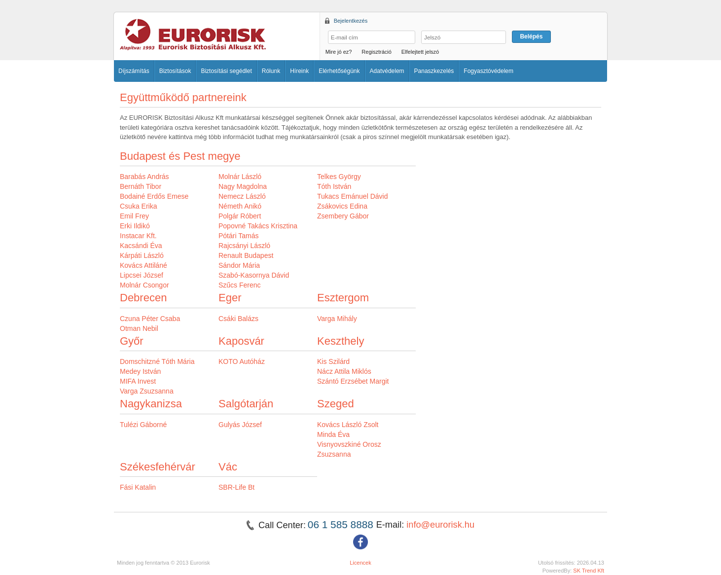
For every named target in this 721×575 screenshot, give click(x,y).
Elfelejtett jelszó (420, 52)
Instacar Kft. (138, 236)
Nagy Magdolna (242, 186)
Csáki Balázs (238, 319)
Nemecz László (242, 196)
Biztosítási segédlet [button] (226, 71)
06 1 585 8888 (342, 524)
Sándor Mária (239, 265)
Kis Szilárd (333, 361)
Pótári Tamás (238, 236)
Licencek (360, 563)
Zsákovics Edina (342, 206)
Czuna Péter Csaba (150, 319)
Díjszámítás (133, 71)
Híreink (299, 71)
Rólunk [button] (271, 71)
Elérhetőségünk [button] (339, 71)
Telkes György (339, 176)
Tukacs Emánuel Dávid (352, 196)
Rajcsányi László (244, 246)
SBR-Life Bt (236, 487)
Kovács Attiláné (143, 265)
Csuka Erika (138, 206)
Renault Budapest (245, 255)
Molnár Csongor (144, 285)
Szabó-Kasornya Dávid (253, 275)
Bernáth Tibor (140, 186)
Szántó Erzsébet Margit (353, 381)
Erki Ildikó (135, 226)
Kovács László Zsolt (348, 425)
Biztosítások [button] (175, 71)
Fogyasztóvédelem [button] (488, 71)
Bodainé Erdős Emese (154, 196)
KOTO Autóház (241, 361)
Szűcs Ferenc (239, 285)
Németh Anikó (239, 206)
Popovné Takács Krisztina (257, 226)
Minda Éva (333, 434)
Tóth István (334, 186)
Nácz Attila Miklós (344, 371)
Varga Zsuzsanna (147, 391)
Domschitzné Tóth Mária (157, 361)
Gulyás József (240, 425)
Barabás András (144, 176)
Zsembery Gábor (343, 216)
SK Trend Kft (588, 571)
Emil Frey (134, 216)
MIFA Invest (138, 381)
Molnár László (239, 176)
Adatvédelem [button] (387, 71)
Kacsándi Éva (141, 246)
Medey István (140, 371)
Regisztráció (376, 52)
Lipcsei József (141, 275)
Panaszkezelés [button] (434, 71)
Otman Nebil (139, 328)
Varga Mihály (337, 319)
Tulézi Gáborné (143, 425)
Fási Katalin (138, 487)
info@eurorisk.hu (440, 525)
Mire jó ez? (338, 52)
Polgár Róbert (239, 216)
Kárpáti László (142, 255)
